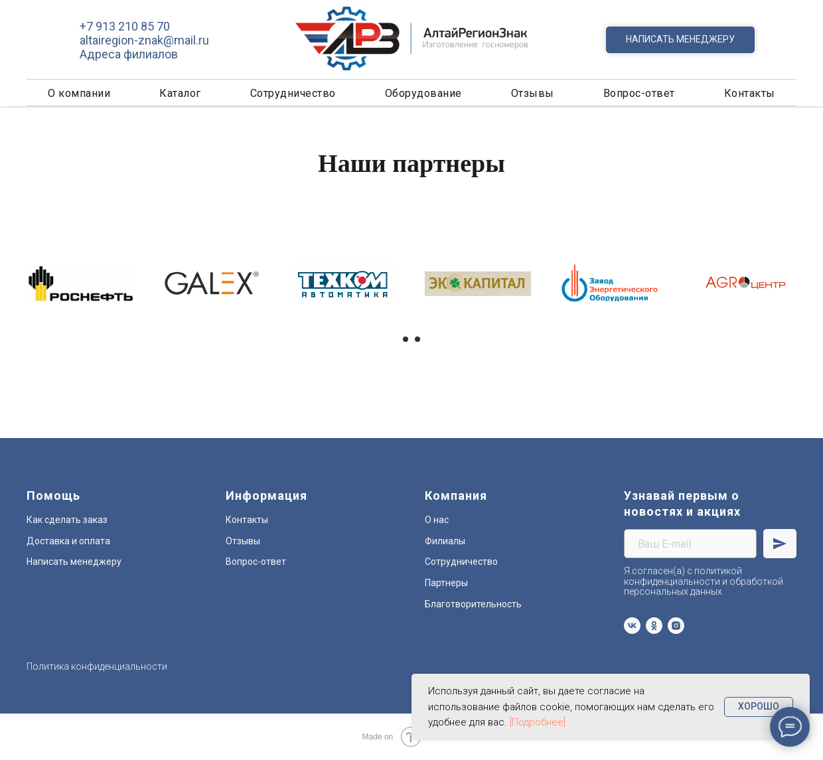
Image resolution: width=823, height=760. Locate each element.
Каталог (180, 93)
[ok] (654, 625)
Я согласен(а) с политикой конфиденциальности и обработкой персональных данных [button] (703, 581)
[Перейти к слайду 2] (417, 339)
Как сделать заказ (67, 519)
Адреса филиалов (129, 54)
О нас (437, 519)
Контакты (749, 93)
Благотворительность (473, 604)
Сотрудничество (293, 93)
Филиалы (445, 541)
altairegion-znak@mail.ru (144, 40)
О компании (79, 93)
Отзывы (532, 93)
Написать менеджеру (74, 561)
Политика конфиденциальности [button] (97, 666)
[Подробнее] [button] (537, 722)
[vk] (632, 625)
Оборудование (423, 93)
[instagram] (676, 625)
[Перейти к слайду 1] (405, 339)
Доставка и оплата (68, 541)
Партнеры (446, 582)
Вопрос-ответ (639, 93)
